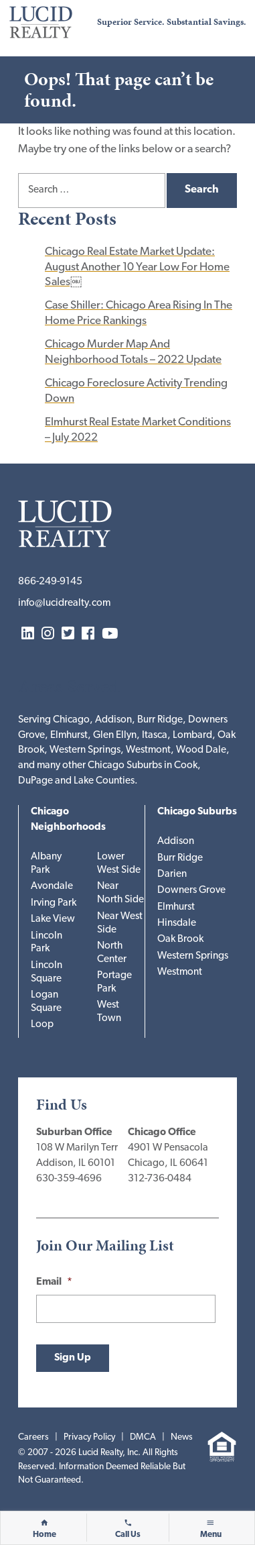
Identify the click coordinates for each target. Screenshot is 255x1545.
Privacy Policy (89, 1437)
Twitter (68, 634)
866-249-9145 (50, 582)
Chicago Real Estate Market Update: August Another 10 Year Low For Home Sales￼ (137, 266)
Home (44, 1535)
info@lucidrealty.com (64, 603)
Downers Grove (191, 891)
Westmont (179, 972)
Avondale (52, 887)
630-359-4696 (69, 1179)
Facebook (88, 634)
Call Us (128, 1535)
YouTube (110, 634)
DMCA (143, 1437)
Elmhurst (176, 907)
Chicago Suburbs (197, 812)
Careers (33, 1437)
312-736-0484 (159, 1179)
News (182, 1437)
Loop (42, 1025)
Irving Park (53, 903)
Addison (175, 842)
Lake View (53, 919)
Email (54, 1282)
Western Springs (192, 956)
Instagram (47, 634)
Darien (172, 874)
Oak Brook (180, 940)
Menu (211, 1535)
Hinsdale (176, 923)
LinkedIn (27, 634)
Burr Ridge (180, 858)
